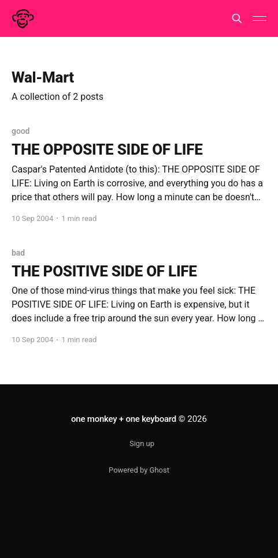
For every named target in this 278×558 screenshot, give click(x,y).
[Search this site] (237, 18)
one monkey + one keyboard (123, 419)
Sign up (141, 443)
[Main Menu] (259, 18)
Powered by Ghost (139, 470)
